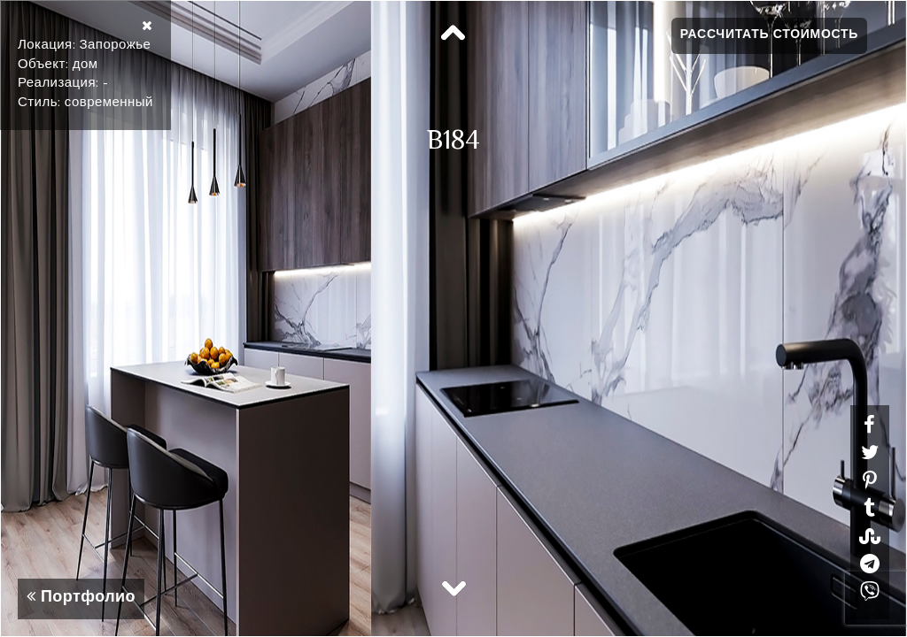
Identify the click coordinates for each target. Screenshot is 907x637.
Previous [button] (453, 34)
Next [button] (453, 587)
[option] (453, 318)
